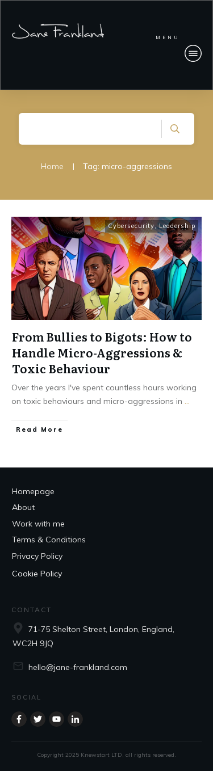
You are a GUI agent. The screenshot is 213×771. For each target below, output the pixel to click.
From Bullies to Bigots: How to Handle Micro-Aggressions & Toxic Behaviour (102, 352)
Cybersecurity (131, 226)
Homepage (33, 491)
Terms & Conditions (49, 539)
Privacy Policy (37, 556)
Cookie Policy (37, 573)
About (23, 507)
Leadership (177, 226)
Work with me (38, 524)
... (187, 401)
